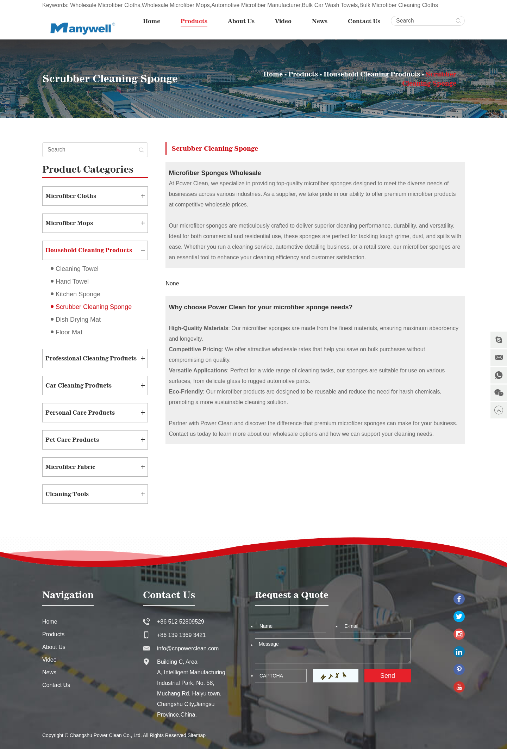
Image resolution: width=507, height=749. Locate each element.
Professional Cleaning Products (91, 358)
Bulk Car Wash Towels (330, 5)
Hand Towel (72, 281)
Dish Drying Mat (78, 319)
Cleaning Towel (77, 268)
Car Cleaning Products (78, 385)
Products (194, 21)
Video (283, 21)
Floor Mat (69, 332)
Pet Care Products (72, 439)
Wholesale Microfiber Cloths (105, 5)
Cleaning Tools (67, 493)
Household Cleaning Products (372, 74)
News (319, 21)
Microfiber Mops (69, 223)
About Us (241, 21)
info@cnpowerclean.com (188, 648)
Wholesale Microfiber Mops (176, 5)
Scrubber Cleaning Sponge (94, 306)
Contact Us (364, 21)
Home (151, 21)
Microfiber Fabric (70, 466)
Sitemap (197, 735)
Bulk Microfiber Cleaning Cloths (398, 5)
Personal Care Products (80, 412)
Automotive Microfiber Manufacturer (255, 5)
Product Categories (87, 169)
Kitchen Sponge (78, 294)
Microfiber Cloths (70, 195)
